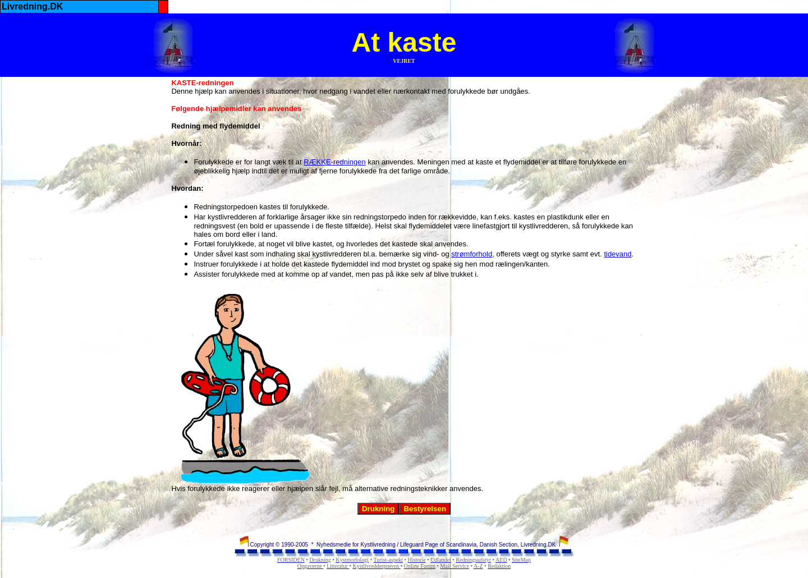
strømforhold (471, 254)
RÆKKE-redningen (335, 162)
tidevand (617, 254)
